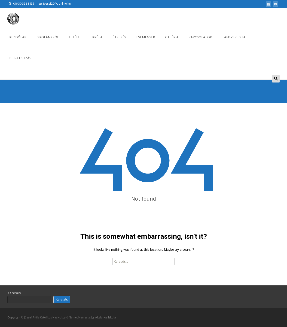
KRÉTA (97, 41)
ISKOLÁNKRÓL (48, 41)
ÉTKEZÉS (119, 41)
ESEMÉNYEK (145, 41)
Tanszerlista (233, 41)
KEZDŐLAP (17, 41)
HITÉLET (75, 41)
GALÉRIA (171, 41)
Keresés (14, 293)
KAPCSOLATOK (200, 41)
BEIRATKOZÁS (20, 62)
